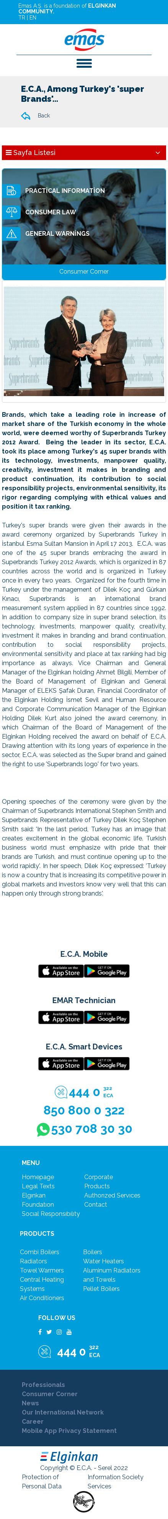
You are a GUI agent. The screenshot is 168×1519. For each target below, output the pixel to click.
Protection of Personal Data (42, 1481)
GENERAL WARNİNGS (46, 234)
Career (33, 1421)
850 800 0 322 (84, 1110)
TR (21, 18)
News (30, 1403)
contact (95, 1204)
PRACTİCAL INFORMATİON (53, 191)
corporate (98, 1177)
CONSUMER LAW (39, 212)
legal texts (38, 1186)
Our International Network (63, 1412)
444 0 (84, 1092)
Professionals (43, 1384)
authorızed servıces (112, 1195)
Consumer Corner (50, 1394)
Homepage (38, 1177)
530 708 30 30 (84, 1129)
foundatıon (38, 1204)
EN (32, 18)
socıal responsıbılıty (51, 1213)
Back (35, 116)
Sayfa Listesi (30, 152)
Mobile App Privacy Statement (69, 1430)
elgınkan (34, 1195)
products (97, 1186)
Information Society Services (116, 1481)
